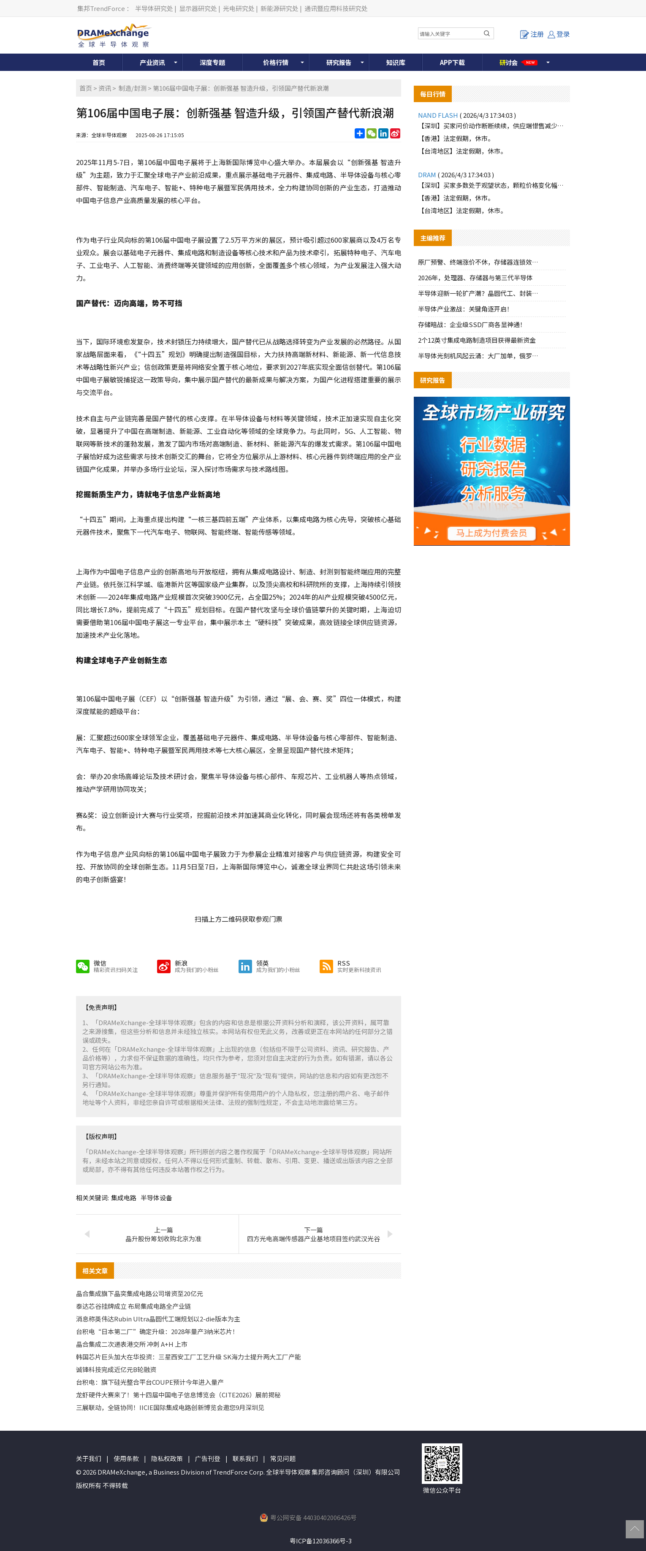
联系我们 (245, 1458)
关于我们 (88, 1458)
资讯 (104, 88)
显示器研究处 (198, 8)
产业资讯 (152, 62)
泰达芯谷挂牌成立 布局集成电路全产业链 (133, 1306)
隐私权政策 (167, 1458)
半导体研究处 (154, 8)
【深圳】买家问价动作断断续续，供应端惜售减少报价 (492, 125)
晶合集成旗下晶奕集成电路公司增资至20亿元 (139, 1293)
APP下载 (452, 62)
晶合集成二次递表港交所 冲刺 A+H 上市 (131, 1344)
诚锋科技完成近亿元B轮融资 (116, 1369)
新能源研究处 (280, 8)
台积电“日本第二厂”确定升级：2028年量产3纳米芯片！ (157, 1331)
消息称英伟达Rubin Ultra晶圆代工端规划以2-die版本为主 (158, 1318)
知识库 (395, 62)
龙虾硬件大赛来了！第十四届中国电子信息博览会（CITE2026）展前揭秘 (178, 1394)
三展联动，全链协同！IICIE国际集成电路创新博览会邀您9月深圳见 (170, 1407)
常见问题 (283, 1458)
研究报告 (339, 62)
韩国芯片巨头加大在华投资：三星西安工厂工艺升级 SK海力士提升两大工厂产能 (188, 1356)
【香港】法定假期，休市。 (456, 138)
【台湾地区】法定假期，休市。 (462, 150)
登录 (559, 34)
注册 (532, 34)
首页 (98, 62)
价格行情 (275, 62)
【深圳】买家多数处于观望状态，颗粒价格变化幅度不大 (492, 185)
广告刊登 (207, 1458)
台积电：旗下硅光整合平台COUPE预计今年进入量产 (150, 1382)
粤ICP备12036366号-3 (321, 1540)
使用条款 (126, 1458)
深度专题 (212, 62)
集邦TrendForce (101, 8)
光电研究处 (239, 8)
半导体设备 (156, 1197)
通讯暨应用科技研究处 (336, 8)
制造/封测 (133, 88)
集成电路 (123, 1197)
